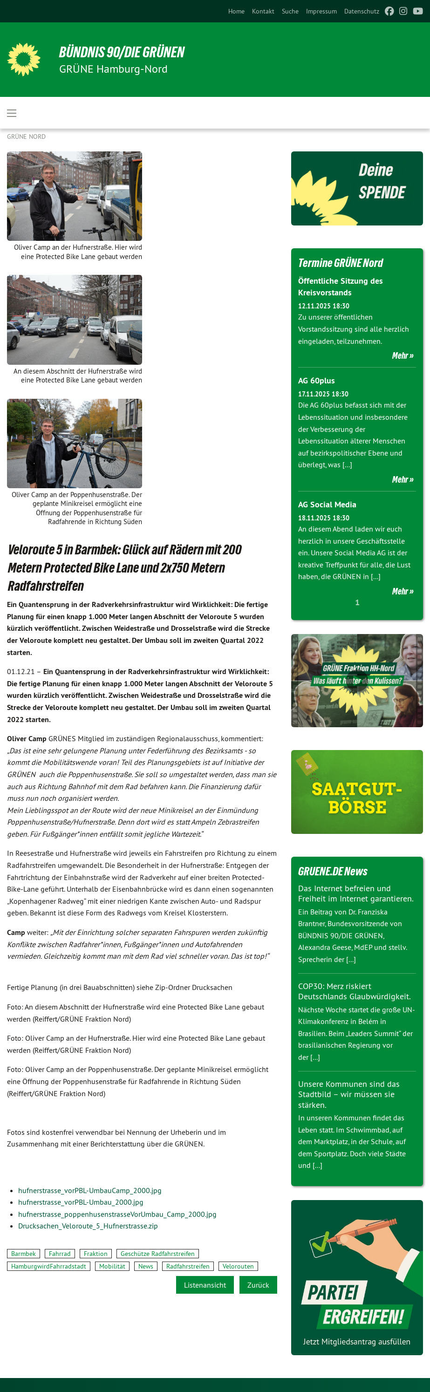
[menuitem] (236, 11)
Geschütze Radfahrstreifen (158, 1253)
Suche (290, 11)
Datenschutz (361, 11)
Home (236, 11)
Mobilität (112, 1266)
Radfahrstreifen (188, 1266)
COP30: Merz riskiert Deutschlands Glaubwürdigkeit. (354, 991)
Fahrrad (60, 1253)
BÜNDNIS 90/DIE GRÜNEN (121, 52)
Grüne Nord (26, 136)
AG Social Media (327, 504)
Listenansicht (205, 1285)
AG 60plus (316, 380)
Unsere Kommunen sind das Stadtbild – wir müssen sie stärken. (349, 1094)
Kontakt (263, 11)
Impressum (321, 11)
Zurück (258, 1285)
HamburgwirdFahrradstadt (48, 1266)
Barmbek (23, 1253)
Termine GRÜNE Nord (340, 262)
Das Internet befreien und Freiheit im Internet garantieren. (356, 893)
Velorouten (238, 1266)
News (145, 1266)
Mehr (400, 355)
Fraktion (96, 1253)
